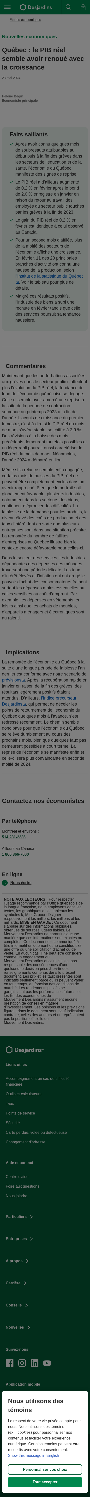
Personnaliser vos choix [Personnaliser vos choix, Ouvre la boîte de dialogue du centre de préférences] (45, 1469)
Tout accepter (45, 1482)
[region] (45, 1442)
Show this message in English (33, 1455)
